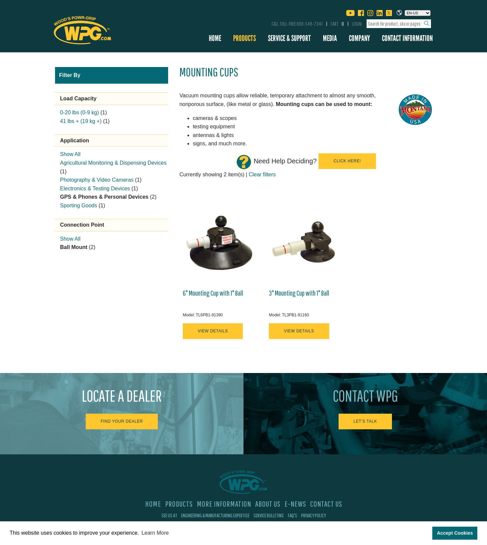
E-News (295, 503)
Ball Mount (73, 247)
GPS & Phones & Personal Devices (104, 197)
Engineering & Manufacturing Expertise (215, 515)
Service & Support (289, 38)
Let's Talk (365, 421)
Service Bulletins (269, 515)
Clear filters (262, 174)
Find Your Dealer (122, 421)
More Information (224, 503)
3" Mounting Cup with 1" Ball (299, 293)
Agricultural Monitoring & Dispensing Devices (113, 163)
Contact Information (407, 38)
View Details (213, 331)
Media (330, 38)
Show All (70, 154)
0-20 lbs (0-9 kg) (79, 112)
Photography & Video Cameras (96, 180)
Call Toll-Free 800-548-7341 (297, 24)
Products (244, 38)
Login (357, 24)
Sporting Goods (78, 205)
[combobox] (399, 23)
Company (359, 38)
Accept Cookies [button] (455, 533)
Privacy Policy (313, 515)
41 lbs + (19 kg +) (81, 121)
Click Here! (347, 161)
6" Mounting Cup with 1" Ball (213, 293)
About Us (268, 503)
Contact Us (326, 503)
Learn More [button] (155, 533)
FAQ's (292, 515)
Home (215, 38)
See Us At (169, 515)
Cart (337, 24)
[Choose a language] (418, 13)
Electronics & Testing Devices (95, 188)
